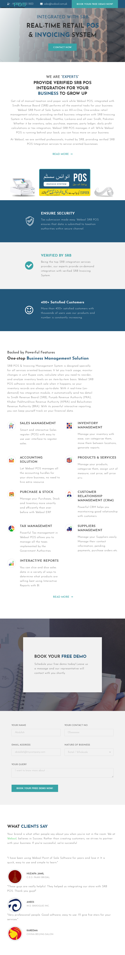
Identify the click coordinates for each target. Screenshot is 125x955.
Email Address (21, 745)
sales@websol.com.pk (53, 4)
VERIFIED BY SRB (56, 256)
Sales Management (38, 423)
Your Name (19, 725)
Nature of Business (77, 745)
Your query (19, 764)
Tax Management (36, 526)
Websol (12, 838)
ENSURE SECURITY (58, 213)
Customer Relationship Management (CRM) (96, 496)
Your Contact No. (76, 725)
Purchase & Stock (36, 492)
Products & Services (97, 457)
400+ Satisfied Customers (62, 302)
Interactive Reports (39, 560)
